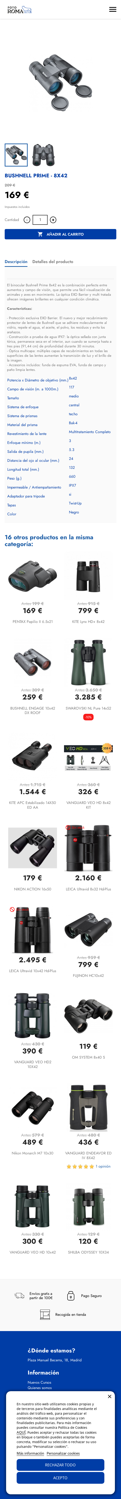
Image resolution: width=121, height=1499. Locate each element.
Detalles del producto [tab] (52, 262)
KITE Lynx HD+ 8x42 (88, 621)
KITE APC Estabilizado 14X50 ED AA (32, 805)
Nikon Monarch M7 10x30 (32, 1153)
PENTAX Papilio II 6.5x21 (33, 621)
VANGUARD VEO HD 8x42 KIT (88, 805)
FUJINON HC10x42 (88, 975)
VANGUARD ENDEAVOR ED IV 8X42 (88, 1155)
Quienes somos (40, 1388)
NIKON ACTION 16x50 (32, 889)
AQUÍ (21, 1432)
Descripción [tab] (16, 262)
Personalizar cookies (63, 1453)
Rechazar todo (60, 1465)
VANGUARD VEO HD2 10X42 (32, 1064)
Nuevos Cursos (39, 1382)
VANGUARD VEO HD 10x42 (33, 1252)
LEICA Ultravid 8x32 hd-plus (88, 889)
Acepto (60, 1477)
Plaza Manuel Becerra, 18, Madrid (55, 1360)
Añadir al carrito (61, 234)
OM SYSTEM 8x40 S (88, 1057)
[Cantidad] (40, 220)
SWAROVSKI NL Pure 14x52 (88, 708)
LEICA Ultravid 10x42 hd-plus (32, 971)
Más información (30, 1453)
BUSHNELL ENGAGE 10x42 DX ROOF (32, 711)
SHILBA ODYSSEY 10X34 (88, 1252)
